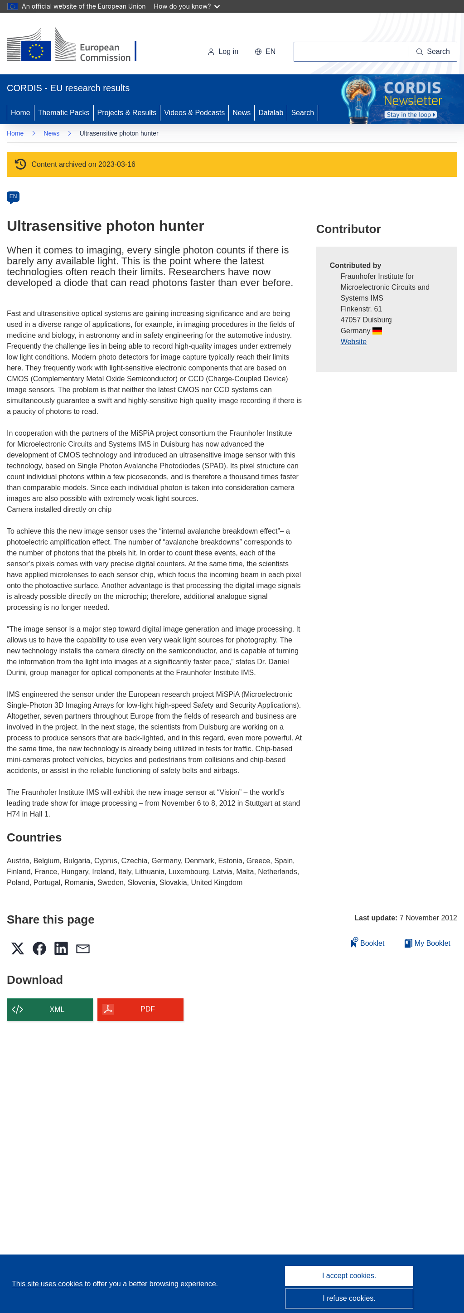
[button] (265, 52)
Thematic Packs (64, 113)
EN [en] (13, 196)
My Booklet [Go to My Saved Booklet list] (427, 943)
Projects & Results (127, 113)
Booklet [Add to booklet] (368, 942)
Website (354, 341)
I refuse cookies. (349, 1298)
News (241, 113)
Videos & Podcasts (194, 113)
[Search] (433, 52)
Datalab (270, 113)
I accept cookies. (349, 1275)
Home (20, 113)
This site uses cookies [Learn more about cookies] (48, 1284)
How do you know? (187, 6)
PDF (147, 1009)
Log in (223, 51)
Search (302, 113)
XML (57, 1009)
